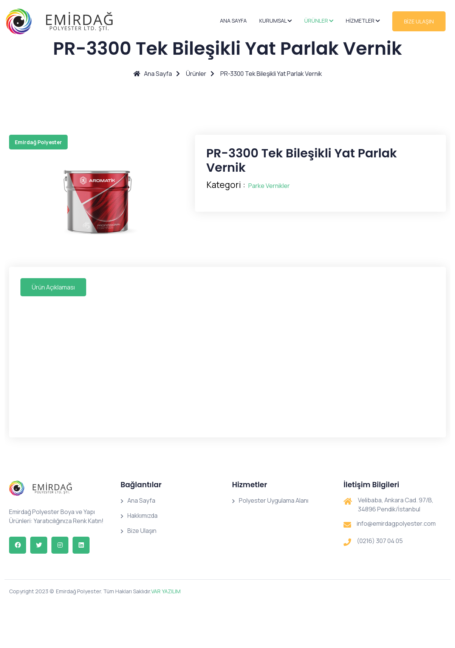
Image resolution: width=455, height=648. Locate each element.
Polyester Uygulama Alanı (270, 500)
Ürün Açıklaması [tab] (53, 287)
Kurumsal (275, 20)
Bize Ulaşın (138, 530)
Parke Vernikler (269, 186)
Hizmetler (363, 20)
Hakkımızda (139, 515)
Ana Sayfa (233, 20)
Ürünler (318, 20)
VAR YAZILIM (166, 591)
